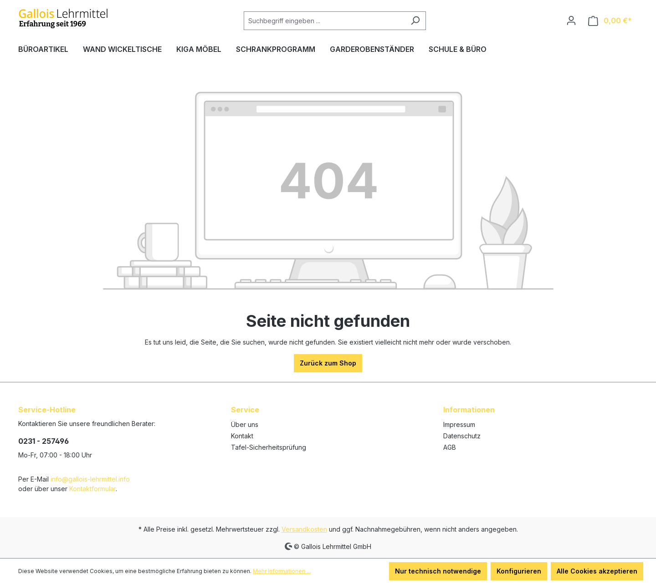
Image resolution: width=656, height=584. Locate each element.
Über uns (244, 424)
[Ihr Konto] (571, 20)
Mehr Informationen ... (282, 571)
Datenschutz (462, 436)
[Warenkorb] (610, 20)
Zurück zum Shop (328, 363)
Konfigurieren (519, 571)
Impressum (459, 424)
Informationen (469, 409)
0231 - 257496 (43, 441)
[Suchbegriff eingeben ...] (324, 20)
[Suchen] (415, 20)
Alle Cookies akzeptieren (597, 571)
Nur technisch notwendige (438, 571)
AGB (449, 447)
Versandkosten (304, 529)
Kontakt (242, 436)
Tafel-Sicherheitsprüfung (268, 447)
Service (245, 409)
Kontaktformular (92, 489)
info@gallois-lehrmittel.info (90, 479)
